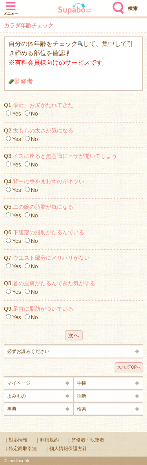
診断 (81, 396)
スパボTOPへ (129, 367)
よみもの (16, 396)
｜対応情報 (15, 440)
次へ (73, 335)
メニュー (11, 5)
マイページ (19, 383)
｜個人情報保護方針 (66, 448)
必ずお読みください (28, 351)
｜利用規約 (47, 440)
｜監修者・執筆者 (85, 440)
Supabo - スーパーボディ (75, 9)
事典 (11, 409)
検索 (116, 5)
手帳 (81, 383)
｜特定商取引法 (20, 448)
